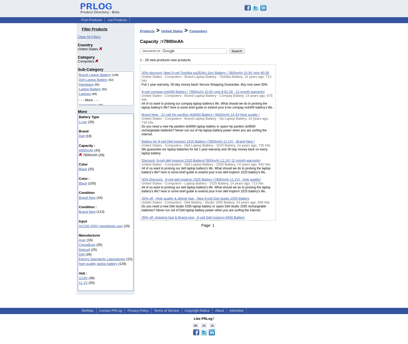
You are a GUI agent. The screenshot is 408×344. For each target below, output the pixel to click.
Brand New (87, 198)
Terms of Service (166, 311)
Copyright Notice (197, 311)
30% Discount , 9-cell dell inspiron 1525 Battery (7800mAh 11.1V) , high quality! (201, 179)
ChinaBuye (87, 245)
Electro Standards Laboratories (102, 259)
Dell (82, 136)
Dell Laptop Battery (93, 80)
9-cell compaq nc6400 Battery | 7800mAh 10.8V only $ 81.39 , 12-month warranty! (203, 92)
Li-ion (83, 122)
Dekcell (84, 250)
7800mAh (88, 155)
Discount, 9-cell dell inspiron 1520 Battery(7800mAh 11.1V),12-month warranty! (201, 160)
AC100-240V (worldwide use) (101, 226)
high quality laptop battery (98, 264)
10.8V (83, 278)
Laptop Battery (90, 89)
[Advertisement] (302, 135)
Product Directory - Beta (99, 10)
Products (147, 31)
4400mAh (86, 150)
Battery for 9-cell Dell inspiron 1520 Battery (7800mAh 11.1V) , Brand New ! (198, 141)
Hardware (86, 84)
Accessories (88, 105)
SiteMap (87, 311)
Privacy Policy (138, 311)
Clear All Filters (89, 37)
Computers (88, 61)
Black (83, 169)
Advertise (237, 311)
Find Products (91, 20)
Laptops (85, 94)
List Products (117, 20)
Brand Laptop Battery (95, 75)
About (219, 311)
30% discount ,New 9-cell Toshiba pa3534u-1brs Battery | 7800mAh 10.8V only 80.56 (205, 73)
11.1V (83, 283)
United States (90, 49)
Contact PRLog (110, 311)
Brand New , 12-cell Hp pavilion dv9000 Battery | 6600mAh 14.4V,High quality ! (201, 115)
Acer (82, 240)
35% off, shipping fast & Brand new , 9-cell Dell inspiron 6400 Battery (193, 217)
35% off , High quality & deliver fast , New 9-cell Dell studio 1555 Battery (196, 198)
